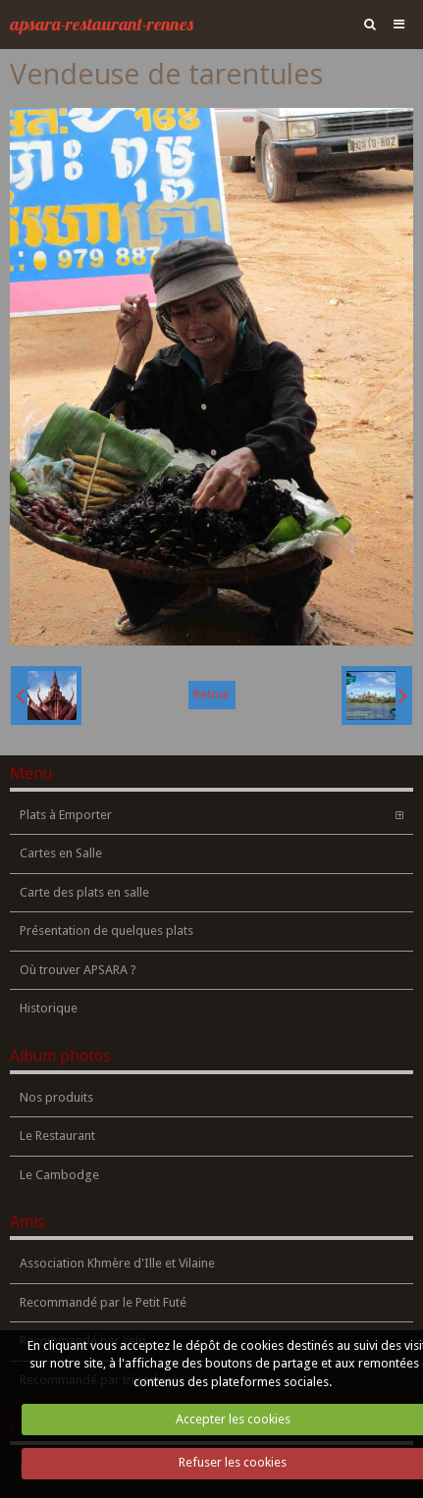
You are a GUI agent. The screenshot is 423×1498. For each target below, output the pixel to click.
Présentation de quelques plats (106, 930)
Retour (212, 694)
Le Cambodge (59, 1174)
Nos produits (56, 1097)
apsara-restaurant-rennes (101, 24)
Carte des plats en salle (84, 892)
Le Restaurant (57, 1135)
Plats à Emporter (66, 814)
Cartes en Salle (61, 853)
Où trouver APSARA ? (78, 969)
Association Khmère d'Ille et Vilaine (117, 1263)
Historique (49, 1008)
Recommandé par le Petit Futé (103, 1302)
